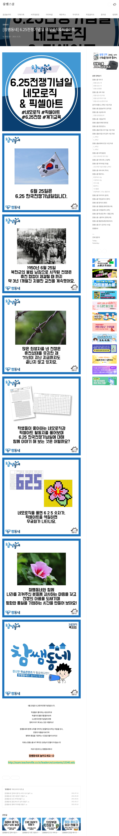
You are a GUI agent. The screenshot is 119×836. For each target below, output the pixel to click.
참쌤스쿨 (9, 4)
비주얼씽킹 (35, 14)
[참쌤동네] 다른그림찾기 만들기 (15, 796)
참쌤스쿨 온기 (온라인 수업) (101, 225)
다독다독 (21, 14)
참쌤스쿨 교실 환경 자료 (100, 101)
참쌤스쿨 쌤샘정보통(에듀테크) (102, 221)
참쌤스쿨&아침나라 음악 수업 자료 (103, 133)
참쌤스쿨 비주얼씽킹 (99, 153)
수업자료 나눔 (97, 180)
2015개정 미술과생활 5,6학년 (102, 167)
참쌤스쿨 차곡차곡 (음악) (100, 195)
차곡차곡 (76, 14)
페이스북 (94, 251)
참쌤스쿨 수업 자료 (99, 95)
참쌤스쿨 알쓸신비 (98, 115)
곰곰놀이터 (7, 14)
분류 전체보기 (96, 76)
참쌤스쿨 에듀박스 (98, 174)
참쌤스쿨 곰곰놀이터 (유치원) (101, 108)
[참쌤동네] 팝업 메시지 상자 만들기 (16, 801)
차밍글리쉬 (90, 14)
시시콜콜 (96, 189)
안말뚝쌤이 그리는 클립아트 (101, 192)
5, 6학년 (95, 140)
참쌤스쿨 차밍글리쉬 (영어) (101, 199)
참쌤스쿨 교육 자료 (98, 92)
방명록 (115, 14)
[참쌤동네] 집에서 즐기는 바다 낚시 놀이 (17, 793)
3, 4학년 (95, 137)
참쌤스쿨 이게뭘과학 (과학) (101, 210)
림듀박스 (96, 186)
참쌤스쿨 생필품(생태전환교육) (102, 206)
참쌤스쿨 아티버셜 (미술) (100, 163)
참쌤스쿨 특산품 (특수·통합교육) (103, 214)
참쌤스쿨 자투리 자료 (99, 98)
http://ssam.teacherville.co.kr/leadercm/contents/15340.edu (41, 762)
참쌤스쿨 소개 (97, 83)
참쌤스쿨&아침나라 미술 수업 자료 (103, 130)
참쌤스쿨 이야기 (97, 79)
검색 (109, 4)
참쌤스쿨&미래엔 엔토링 (100, 122)
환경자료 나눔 (97, 177)
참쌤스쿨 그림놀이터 (99, 119)
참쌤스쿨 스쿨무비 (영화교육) (101, 217)
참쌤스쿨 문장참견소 (99, 126)
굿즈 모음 (96, 183)
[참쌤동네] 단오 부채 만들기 (14, 799)
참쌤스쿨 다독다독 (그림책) (101, 160)
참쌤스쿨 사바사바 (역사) (100, 170)
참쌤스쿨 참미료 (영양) (99, 202)
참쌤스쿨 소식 (97, 86)
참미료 (103, 14)
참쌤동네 (8, 789)
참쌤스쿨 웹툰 (97, 88)
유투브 (105, 251)
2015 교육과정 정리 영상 (100, 156)
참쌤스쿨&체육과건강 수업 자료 (102, 143)
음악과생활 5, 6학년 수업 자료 (102, 105)
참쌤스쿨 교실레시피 (99, 112)
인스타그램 (99, 251)
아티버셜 (49, 14)
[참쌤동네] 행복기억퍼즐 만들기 (15, 804)
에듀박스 (62, 14)
